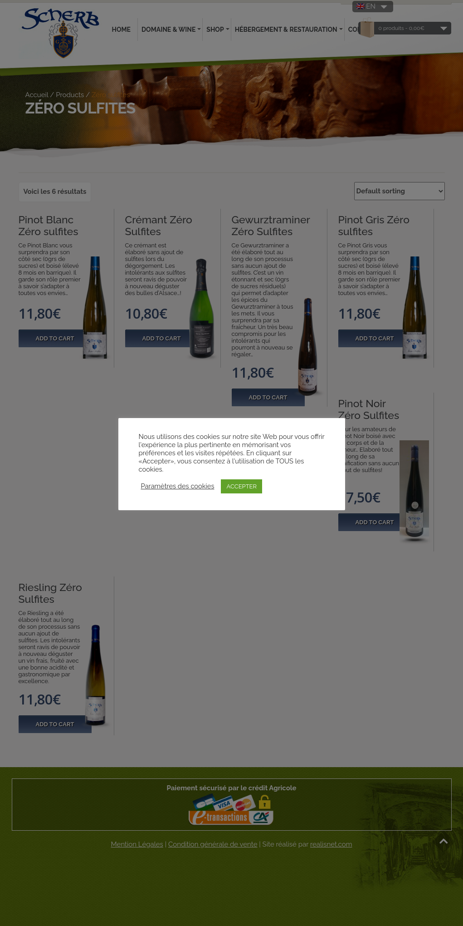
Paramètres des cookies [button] (177, 486)
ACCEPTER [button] (241, 486)
